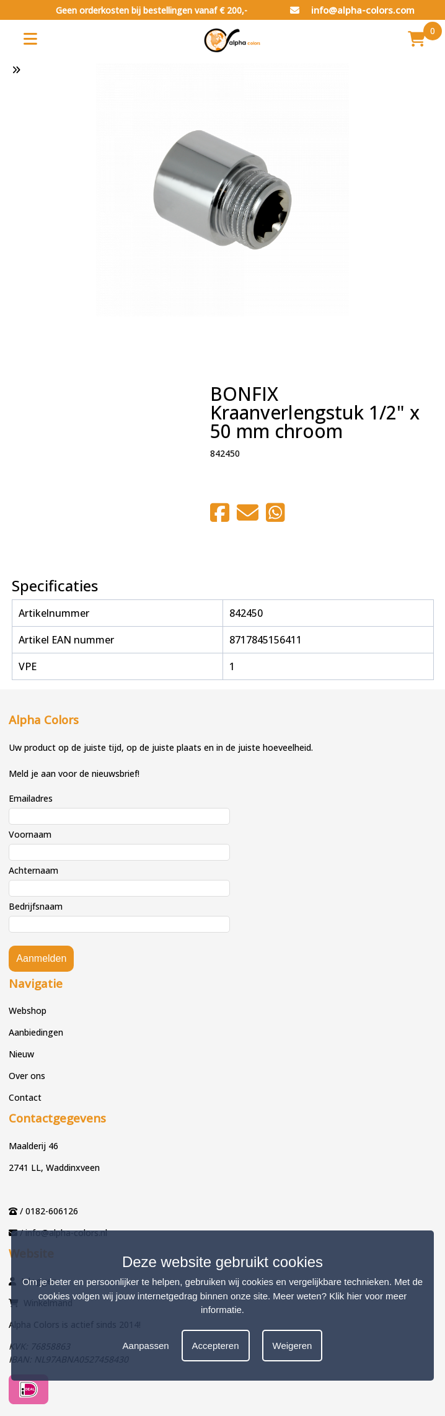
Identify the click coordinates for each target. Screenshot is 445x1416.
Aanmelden (41, 958)
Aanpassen (146, 1345)
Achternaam (33, 870)
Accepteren (215, 1345)
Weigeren (292, 1345)
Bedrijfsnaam (36, 906)
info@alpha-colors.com (352, 10)
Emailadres (31, 798)
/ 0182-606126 (49, 1211)
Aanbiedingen (36, 1032)
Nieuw (21, 1054)
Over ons (27, 1076)
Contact (25, 1097)
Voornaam (30, 834)
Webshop (27, 1010)
